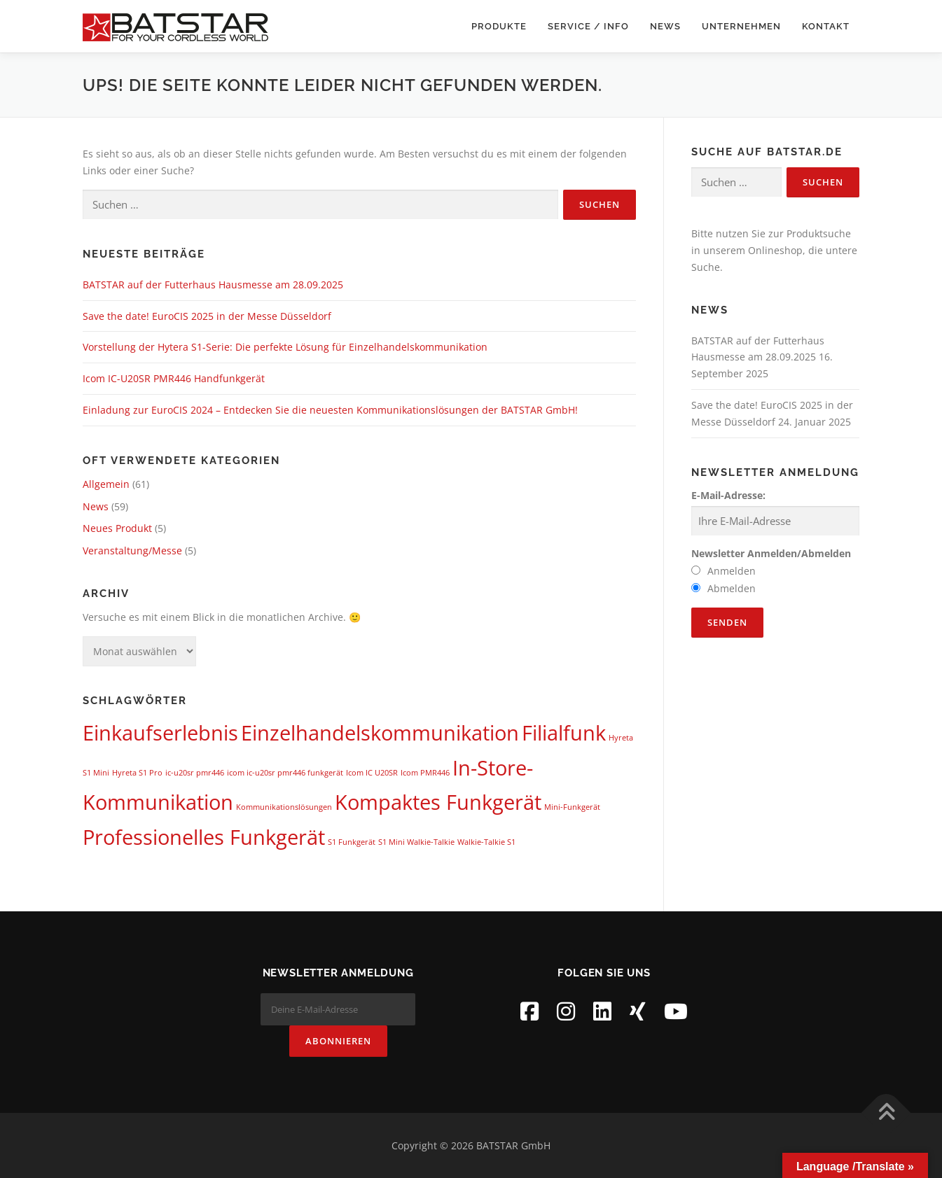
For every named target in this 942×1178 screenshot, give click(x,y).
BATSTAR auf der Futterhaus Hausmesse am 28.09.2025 (213, 284)
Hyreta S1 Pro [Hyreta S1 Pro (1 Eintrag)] (137, 773)
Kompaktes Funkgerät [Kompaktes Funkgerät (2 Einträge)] (438, 802)
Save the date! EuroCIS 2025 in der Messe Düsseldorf (207, 316)
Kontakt (826, 26)
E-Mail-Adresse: (728, 495)
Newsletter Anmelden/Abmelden (771, 553)
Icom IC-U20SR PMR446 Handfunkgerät (174, 378)
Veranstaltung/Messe (132, 550)
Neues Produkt (117, 528)
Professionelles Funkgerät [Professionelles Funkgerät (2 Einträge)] (204, 837)
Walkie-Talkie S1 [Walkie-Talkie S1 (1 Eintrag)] (486, 842)
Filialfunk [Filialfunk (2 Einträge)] (564, 733)
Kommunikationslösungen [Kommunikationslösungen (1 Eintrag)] (284, 807)
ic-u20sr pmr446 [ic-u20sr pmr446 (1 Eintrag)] (194, 773)
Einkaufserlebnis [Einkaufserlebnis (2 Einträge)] (160, 733)
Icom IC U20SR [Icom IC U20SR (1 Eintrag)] (372, 773)
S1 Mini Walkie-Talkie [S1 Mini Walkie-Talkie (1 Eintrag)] (416, 842)
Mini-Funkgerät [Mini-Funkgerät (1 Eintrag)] (572, 807)
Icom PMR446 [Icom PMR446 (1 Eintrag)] (425, 773)
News (665, 26)
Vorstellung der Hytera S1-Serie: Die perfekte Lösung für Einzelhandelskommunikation (285, 346)
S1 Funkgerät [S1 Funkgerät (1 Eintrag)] (351, 842)
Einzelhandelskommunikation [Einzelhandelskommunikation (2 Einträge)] (380, 733)
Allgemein (106, 484)
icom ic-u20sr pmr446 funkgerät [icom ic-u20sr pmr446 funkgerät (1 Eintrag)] (285, 773)
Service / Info (588, 26)
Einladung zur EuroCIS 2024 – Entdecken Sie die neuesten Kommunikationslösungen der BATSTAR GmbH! (330, 409)
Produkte (499, 26)
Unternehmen (741, 26)
